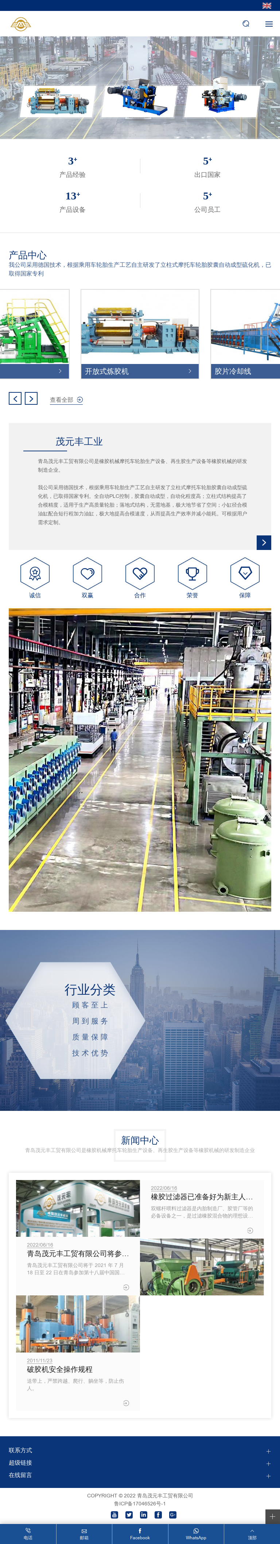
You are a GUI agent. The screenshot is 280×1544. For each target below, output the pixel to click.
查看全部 (61, 400)
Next (261, 83)
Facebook (140, 1537)
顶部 (252, 1537)
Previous (18, 83)
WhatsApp (196, 1537)
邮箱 (84, 1537)
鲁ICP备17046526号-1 (140, 1504)
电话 (28, 1537)
